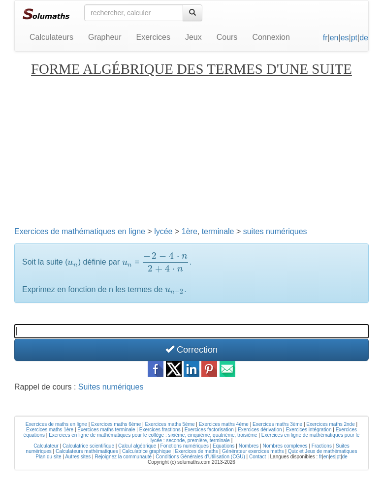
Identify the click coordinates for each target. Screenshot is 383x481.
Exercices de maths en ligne (56, 424)
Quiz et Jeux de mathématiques (322, 451)
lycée (163, 231)
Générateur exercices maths (253, 451)
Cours (227, 37)
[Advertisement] (191, 151)
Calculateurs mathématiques (87, 451)
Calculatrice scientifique (88, 446)
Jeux (193, 37)
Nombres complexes (284, 446)
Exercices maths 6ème (116, 424)
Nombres (249, 446)
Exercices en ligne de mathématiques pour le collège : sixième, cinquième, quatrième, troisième (153, 435)
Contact (257, 456)
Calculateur (46, 446)
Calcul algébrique (137, 446)
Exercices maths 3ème (277, 424)
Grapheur (105, 37)
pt (354, 37)
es (345, 37)
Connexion (271, 37)
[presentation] (72, 262)
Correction (191, 349)
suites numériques (275, 231)
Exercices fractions (160, 429)
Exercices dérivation (260, 429)
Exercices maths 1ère (49, 429)
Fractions (322, 446)
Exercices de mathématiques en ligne (79, 231)
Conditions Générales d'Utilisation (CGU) (200, 456)
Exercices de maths (196, 451)
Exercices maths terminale (106, 429)
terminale (218, 231)
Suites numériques (111, 387)
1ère (189, 231)
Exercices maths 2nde (330, 424)
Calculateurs (51, 37)
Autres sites (78, 456)
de (363, 37)
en (334, 37)
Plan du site (48, 456)
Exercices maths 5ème (169, 424)
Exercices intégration (309, 429)
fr (325, 37)
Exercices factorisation (209, 429)
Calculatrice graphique (146, 451)
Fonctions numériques (184, 446)
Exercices (153, 37)
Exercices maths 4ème (224, 424)
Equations (223, 446)
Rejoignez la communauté (123, 456)
